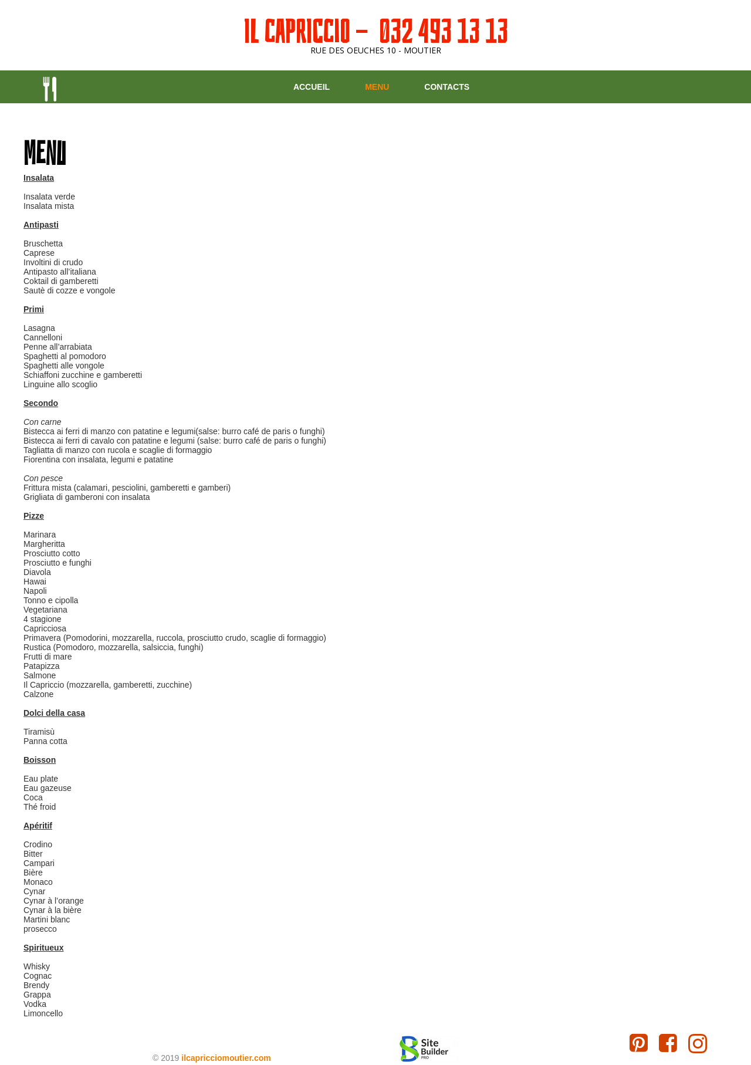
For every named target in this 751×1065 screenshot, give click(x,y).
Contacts (446, 87)
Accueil (311, 87)
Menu (377, 87)
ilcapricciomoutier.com (226, 1058)
